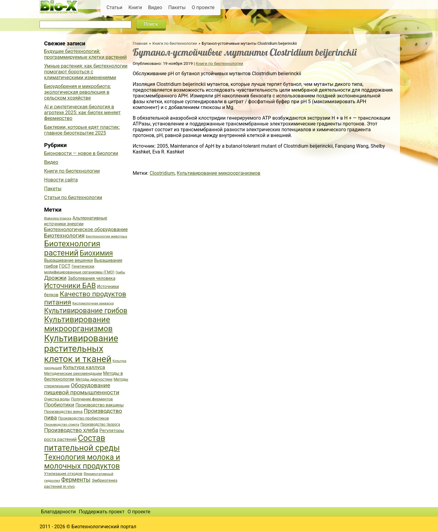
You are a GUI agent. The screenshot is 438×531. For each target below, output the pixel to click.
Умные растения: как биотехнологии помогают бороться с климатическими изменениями (85, 71)
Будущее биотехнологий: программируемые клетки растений (85, 54)
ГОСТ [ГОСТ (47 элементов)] (64, 266)
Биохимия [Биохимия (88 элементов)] (96, 253)
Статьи (114, 7)
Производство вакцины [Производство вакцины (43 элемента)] (99, 405)
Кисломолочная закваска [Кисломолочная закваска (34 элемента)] (93, 303)
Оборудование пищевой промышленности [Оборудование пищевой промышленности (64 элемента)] (81, 389)
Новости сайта (61, 180)
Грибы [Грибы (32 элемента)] (120, 272)
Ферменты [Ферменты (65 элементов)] (75, 479)
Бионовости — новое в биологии (81, 153)
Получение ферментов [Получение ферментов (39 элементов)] (92, 399)
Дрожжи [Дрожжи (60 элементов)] (55, 278)
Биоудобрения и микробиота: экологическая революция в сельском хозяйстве (77, 92)
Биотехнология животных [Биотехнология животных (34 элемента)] (106, 236)
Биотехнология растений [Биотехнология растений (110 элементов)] (72, 248)
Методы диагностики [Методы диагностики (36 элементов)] (93, 379)
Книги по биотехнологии (174, 43)
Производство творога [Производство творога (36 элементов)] (100, 424)
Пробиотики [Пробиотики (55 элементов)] (59, 405)
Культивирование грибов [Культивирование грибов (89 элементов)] (85, 310)
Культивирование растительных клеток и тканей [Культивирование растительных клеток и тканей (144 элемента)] (81, 348)
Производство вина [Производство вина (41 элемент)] (63, 411)
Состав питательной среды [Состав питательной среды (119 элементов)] (82, 443)
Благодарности (58, 512)
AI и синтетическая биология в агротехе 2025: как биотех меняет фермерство (82, 112)
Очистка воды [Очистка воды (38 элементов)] (57, 399)
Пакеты (177, 7)
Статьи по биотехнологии (73, 197)
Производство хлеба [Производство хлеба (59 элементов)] (71, 430)
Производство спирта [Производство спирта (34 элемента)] (61, 425)
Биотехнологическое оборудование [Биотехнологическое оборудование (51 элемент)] (86, 229)
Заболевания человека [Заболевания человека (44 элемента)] (91, 278)
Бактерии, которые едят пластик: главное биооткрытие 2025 (82, 130)
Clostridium (162, 173)
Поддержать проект (101, 512)
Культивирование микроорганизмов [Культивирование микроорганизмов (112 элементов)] (78, 324)
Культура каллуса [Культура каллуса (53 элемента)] (84, 367)
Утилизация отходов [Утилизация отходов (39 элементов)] (63, 473)
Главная (140, 43)
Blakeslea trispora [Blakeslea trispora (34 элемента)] (57, 218)
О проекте (203, 7)
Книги (135, 7)
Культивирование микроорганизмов (218, 173)
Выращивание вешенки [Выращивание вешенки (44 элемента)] (68, 260)
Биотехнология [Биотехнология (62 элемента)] (64, 235)
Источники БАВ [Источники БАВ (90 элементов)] (70, 285)
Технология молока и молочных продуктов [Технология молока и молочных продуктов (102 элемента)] (82, 461)
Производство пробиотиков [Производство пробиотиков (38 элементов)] (83, 418)
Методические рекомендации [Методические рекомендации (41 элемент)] (73, 373)
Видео (155, 7)
